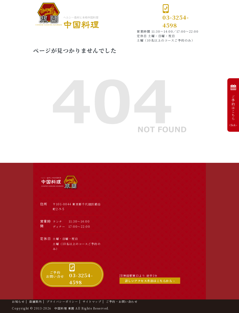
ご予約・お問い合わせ (121, 301)
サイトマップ (92, 301)
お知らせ (18, 301)
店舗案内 (35, 301)
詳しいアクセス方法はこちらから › (150, 281)
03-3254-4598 (175, 16)
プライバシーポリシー (62, 301)
